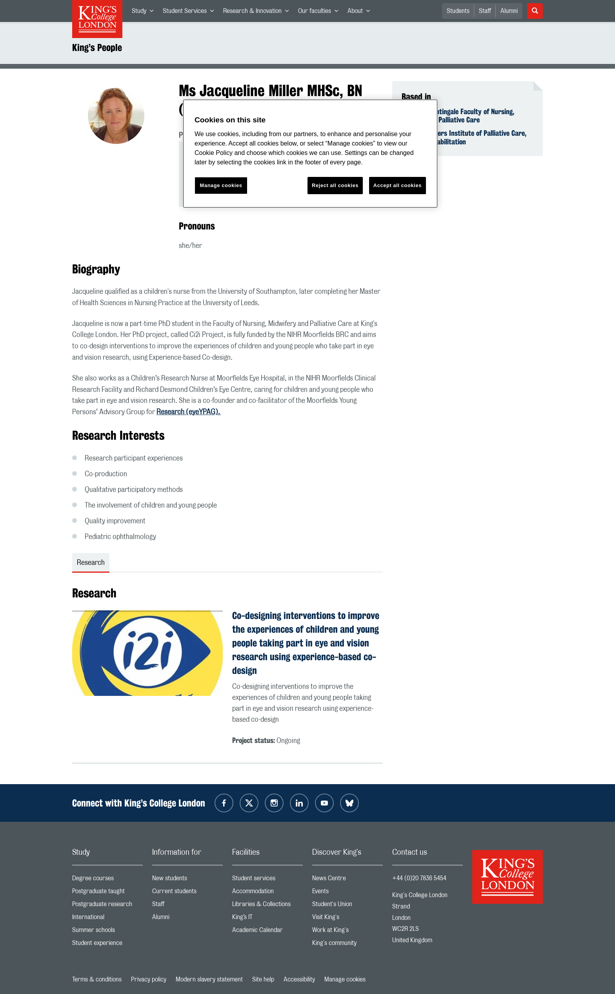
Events (347, 893)
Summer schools (107, 932)
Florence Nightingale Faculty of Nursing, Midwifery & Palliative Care (458, 115)
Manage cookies (345, 979)
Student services (267, 880)
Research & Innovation (258, 12)
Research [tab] (91, 562)
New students (187, 880)
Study (145, 12)
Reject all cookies (335, 185)
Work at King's (347, 932)
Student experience (107, 945)
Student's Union (347, 906)
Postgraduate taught (107, 893)
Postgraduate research (107, 906)
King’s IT (267, 919)
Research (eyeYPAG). (188, 412)
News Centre (347, 880)
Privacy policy (148, 979)
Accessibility (299, 979)
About (361, 12)
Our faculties (320, 12)
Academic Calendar (267, 932)
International (107, 919)
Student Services (190, 12)
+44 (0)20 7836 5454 (419, 878)
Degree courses (107, 880)
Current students (187, 893)
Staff (485, 11)
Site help (263, 979)
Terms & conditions (97, 979)
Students (458, 11)
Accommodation (267, 893)
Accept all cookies (397, 185)
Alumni (509, 11)
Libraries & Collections (267, 906)
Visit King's (347, 919)
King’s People (97, 47)
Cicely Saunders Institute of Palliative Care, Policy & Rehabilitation (464, 137)
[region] (310, 153)
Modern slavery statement (209, 979)
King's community (347, 945)
